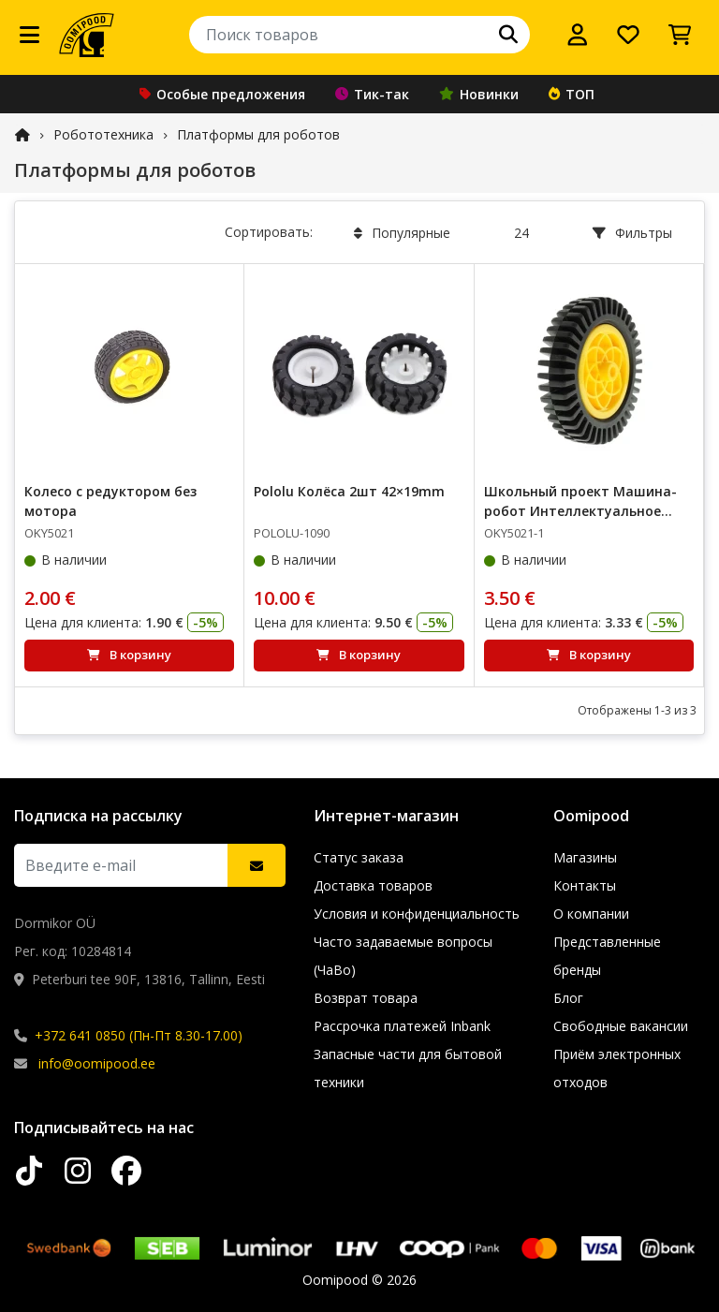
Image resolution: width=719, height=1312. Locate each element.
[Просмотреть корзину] (679, 34)
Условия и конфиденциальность (417, 913)
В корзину (129, 654)
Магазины (585, 857)
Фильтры (632, 233)
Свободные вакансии (620, 1026)
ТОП (571, 94)
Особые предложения (222, 94)
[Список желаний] (628, 34)
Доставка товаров (373, 885)
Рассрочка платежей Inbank (402, 1026)
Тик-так (372, 94)
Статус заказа (359, 857)
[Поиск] (508, 34)
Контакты (584, 885)
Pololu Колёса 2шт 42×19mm (349, 491)
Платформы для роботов (258, 134)
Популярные (402, 233)
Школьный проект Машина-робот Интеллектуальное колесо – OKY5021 (580, 510)
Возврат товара (366, 998)
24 (521, 233)
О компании (591, 913)
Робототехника (103, 134)
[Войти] (577, 34)
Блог (568, 998)
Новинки (479, 94)
